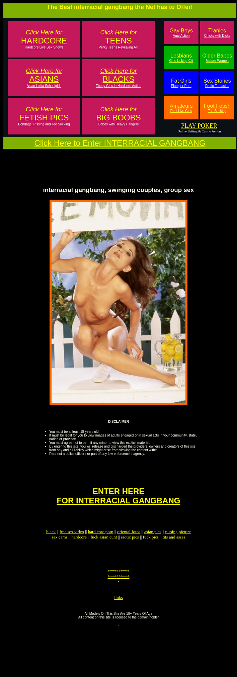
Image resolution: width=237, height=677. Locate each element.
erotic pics (130, 549)
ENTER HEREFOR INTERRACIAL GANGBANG (118, 505)
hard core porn (100, 543)
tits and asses (174, 549)
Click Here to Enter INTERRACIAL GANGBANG (119, 143)
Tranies (217, 32)
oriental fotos (128, 543)
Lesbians (181, 58)
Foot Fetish (217, 108)
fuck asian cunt (104, 549)
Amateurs (181, 108)
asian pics (152, 543)
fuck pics (151, 549)
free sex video (72, 543)
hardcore (78, 549)
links (118, 616)
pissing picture (178, 543)
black (51, 543)
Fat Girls (181, 83)
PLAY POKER (199, 125)
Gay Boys (181, 32)
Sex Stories (217, 83)
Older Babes (217, 58)
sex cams (59, 549)
